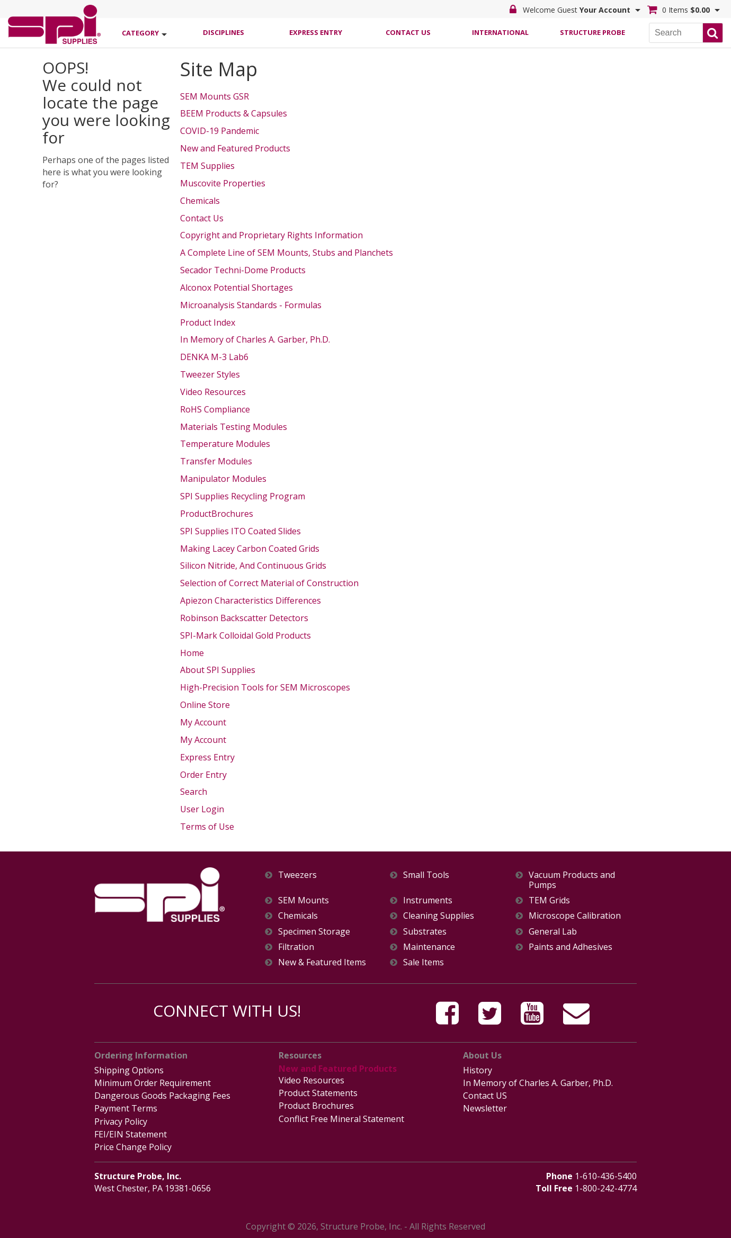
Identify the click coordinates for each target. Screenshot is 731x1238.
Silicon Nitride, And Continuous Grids (253, 565)
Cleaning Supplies (438, 916)
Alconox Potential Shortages (236, 287)
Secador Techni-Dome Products (243, 270)
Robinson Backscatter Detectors (244, 618)
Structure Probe (592, 32)
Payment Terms (125, 1108)
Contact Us (408, 32)
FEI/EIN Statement (130, 1134)
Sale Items (423, 962)
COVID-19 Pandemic (219, 131)
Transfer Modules (216, 461)
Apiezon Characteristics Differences (250, 600)
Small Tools (426, 875)
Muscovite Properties (222, 183)
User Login (202, 809)
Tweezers (297, 875)
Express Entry (315, 32)
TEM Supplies (207, 166)
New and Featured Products (235, 148)
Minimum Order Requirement (152, 1083)
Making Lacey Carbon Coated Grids (249, 548)
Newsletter (485, 1108)
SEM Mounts (303, 900)
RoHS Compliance (215, 409)
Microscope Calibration (575, 916)
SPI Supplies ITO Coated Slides (240, 531)
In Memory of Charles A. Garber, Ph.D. (255, 339)
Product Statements (318, 1093)
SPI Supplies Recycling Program (242, 496)
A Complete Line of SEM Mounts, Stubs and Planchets (286, 252)
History (477, 1070)
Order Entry (203, 775)
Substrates (425, 932)
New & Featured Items (322, 962)
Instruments (427, 900)
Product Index (207, 322)
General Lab (553, 932)
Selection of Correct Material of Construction (269, 583)
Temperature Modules (225, 444)
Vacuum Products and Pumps (572, 880)
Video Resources (213, 392)
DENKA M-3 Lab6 (214, 357)
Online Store (205, 705)
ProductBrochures (216, 513)
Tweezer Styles (210, 374)
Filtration (296, 947)
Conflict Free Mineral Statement (341, 1119)
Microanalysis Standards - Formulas (251, 305)
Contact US (485, 1095)
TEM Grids (549, 900)
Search (193, 791)
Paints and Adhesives (570, 947)
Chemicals (200, 201)
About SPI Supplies (217, 670)
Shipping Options (129, 1070)
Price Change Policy (133, 1147)
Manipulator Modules (223, 479)
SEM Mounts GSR (214, 96)
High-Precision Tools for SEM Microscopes (265, 687)
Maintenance (429, 947)
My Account (203, 722)
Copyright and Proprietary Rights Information (271, 235)
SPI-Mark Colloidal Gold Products (245, 635)
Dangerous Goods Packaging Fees (162, 1095)
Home (192, 653)
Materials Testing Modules (233, 427)
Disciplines (223, 32)
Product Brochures (316, 1105)
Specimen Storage (314, 932)
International (500, 32)
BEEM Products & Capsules (233, 113)
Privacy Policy (120, 1121)
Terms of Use (207, 826)
